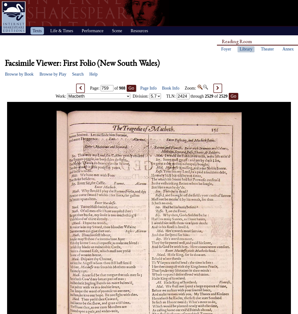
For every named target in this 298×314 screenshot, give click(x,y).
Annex (288, 49)
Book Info (171, 88)
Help (93, 74)
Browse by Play (52, 74)
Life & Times (61, 30)
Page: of (107, 88)
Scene (117, 30)
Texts (37, 30)
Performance (93, 30)
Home (14, 17)
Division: (147, 96)
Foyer (226, 49)
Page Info (148, 88)
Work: (93, 96)
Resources (139, 30)
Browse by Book (19, 74)
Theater (267, 49)
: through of (197, 96)
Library (246, 49)
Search (78, 74)
